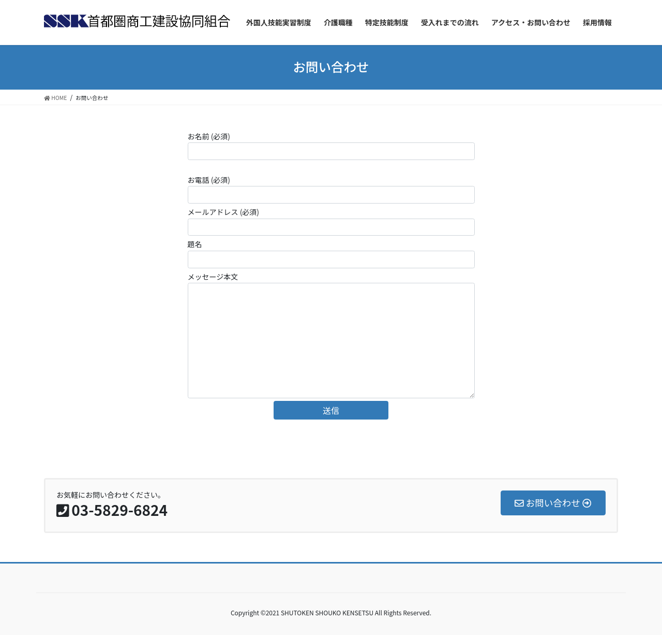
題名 (331, 253)
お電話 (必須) (331, 189)
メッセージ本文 (331, 334)
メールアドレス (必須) (331, 221)
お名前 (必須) (331, 145)
